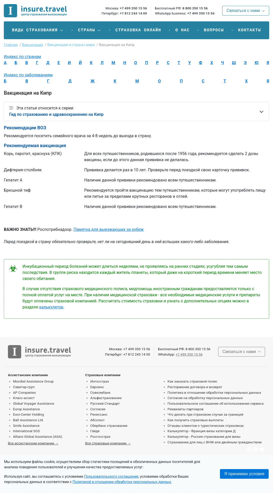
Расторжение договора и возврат (195, 387)
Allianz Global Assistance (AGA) (37, 436)
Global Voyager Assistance (33, 403)
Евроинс (97, 387)
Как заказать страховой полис (192, 381)
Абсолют (97, 420)
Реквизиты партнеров (186, 409)
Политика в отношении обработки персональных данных (214, 392)
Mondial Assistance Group (33, 381)
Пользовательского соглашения (111, 476)
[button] (38, 30)
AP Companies (24, 392)
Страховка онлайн (138, 30)
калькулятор (51, 307)
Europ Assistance (26, 409)
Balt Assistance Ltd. (28, 420)
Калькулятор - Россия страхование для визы (204, 436)
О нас (182, 30)
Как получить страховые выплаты (196, 420)
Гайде (95, 431)
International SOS (26, 431)
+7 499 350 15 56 (133, 8)
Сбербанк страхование (109, 426)
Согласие (97, 409)
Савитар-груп (24, 387)
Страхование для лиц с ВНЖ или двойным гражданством (215, 442)
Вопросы (214, 30)
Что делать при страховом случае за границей (205, 414)
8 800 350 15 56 (195, 8)
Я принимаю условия (244, 474)
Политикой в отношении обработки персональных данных (121, 482)
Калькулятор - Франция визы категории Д (202, 431)
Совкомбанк (100, 392)
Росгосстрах (100, 436)
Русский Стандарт (105, 403)
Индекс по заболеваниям (28, 75)
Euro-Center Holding (28, 414)
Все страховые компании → (108, 443)
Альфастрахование (106, 398)
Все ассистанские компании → (33, 443)
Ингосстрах (99, 381)
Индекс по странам (22, 56)
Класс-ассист (24, 398)
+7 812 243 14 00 (133, 13)
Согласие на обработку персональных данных (205, 398)
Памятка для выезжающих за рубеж (108, 229)
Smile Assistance (26, 426)
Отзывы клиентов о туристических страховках (206, 426)
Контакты (249, 30)
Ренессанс (98, 414)
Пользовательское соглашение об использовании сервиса (216, 403)
